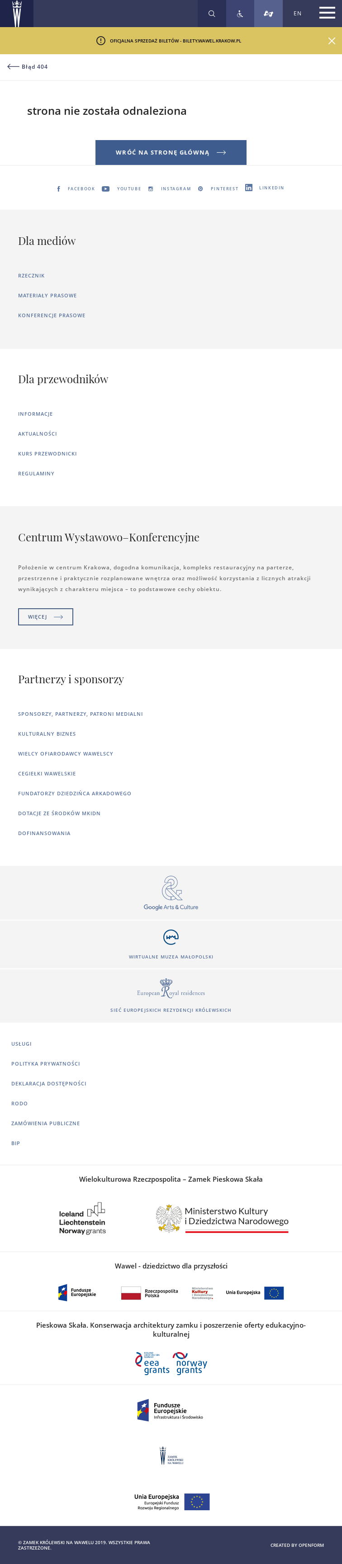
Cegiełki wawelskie (47, 773)
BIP (15, 1143)
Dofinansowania (44, 833)
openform (311, 1545)
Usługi (21, 1043)
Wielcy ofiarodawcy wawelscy (66, 753)
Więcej (45, 616)
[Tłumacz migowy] (268, 13)
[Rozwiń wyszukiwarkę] (212, 13)
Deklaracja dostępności (48, 1083)
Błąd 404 (27, 66)
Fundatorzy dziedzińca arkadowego (75, 793)
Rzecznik (31, 275)
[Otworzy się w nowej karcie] (171, 894)
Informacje (35, 413)
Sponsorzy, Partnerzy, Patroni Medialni (80, 713)
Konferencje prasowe (52, 315)
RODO (19, 1103)
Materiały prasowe (47, 295)
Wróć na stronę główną (171, 152)
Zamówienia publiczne (45, 1123)
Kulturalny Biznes (47, 733)
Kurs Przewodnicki (47, 453)
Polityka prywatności (45, 1063)
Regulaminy (36, 473)
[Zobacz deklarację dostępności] (240, 13)
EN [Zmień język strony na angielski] (298, 13)
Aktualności (37, 433)
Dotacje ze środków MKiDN (59, 813)
